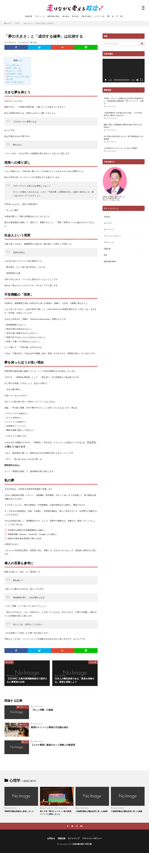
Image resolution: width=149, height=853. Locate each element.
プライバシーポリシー (112, 236)
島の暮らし (25, 724)
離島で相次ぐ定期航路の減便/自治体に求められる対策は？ (123, 125)
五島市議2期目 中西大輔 (82, 844)
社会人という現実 (14, 71)
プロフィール (40, 16)
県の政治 (75, 16)
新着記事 (28, 16)
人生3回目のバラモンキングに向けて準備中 (120, 148)
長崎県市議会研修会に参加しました (19, 811)
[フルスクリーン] (141, 80)
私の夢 (10, 79)
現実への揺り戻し (14, 68)
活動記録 (107, 249)
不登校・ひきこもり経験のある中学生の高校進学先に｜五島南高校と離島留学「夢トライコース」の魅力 (123, 101)
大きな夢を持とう (14, 65)
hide (19, 60)
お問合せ (107, 217)
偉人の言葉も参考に (15, 82)
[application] (124, 70)
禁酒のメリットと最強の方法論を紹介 (49, 727)
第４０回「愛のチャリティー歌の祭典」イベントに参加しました (56, 812)
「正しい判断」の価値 (42, 709)
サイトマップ (109, 229)
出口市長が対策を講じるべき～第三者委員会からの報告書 (123, 137)
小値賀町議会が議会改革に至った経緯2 (91, 811)
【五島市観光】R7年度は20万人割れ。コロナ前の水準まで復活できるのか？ (123, 114)
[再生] (105, 80)
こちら (117, 200)
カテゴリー (108, 223)
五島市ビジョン (23, 707)
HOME (9, 23)
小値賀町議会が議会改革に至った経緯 (126, 811)
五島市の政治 (86, 16)
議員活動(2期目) (53, 16)
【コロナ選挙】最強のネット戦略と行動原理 (53, 744)
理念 (105, 255)
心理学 (17, 23)
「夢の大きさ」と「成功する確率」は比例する (38, 23)
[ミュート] (137, 80)
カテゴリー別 (99, 16)
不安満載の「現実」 (15, 74)
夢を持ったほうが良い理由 (18, 76)
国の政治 (65, 16)
